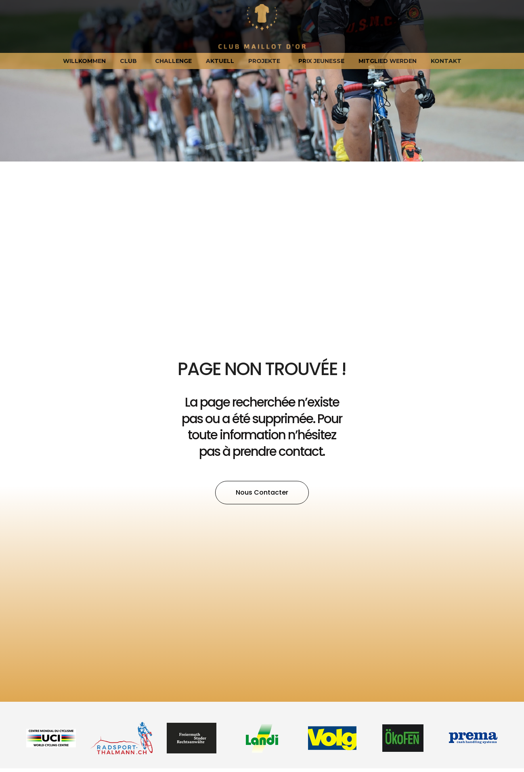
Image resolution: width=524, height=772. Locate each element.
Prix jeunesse (321, 61)
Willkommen (84, 61)
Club (130, 61)
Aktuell (220, 61)
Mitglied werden (387, 61)
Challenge (173, 61)
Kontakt (446, 61)
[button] (262, 492)
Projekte (266, 61)
